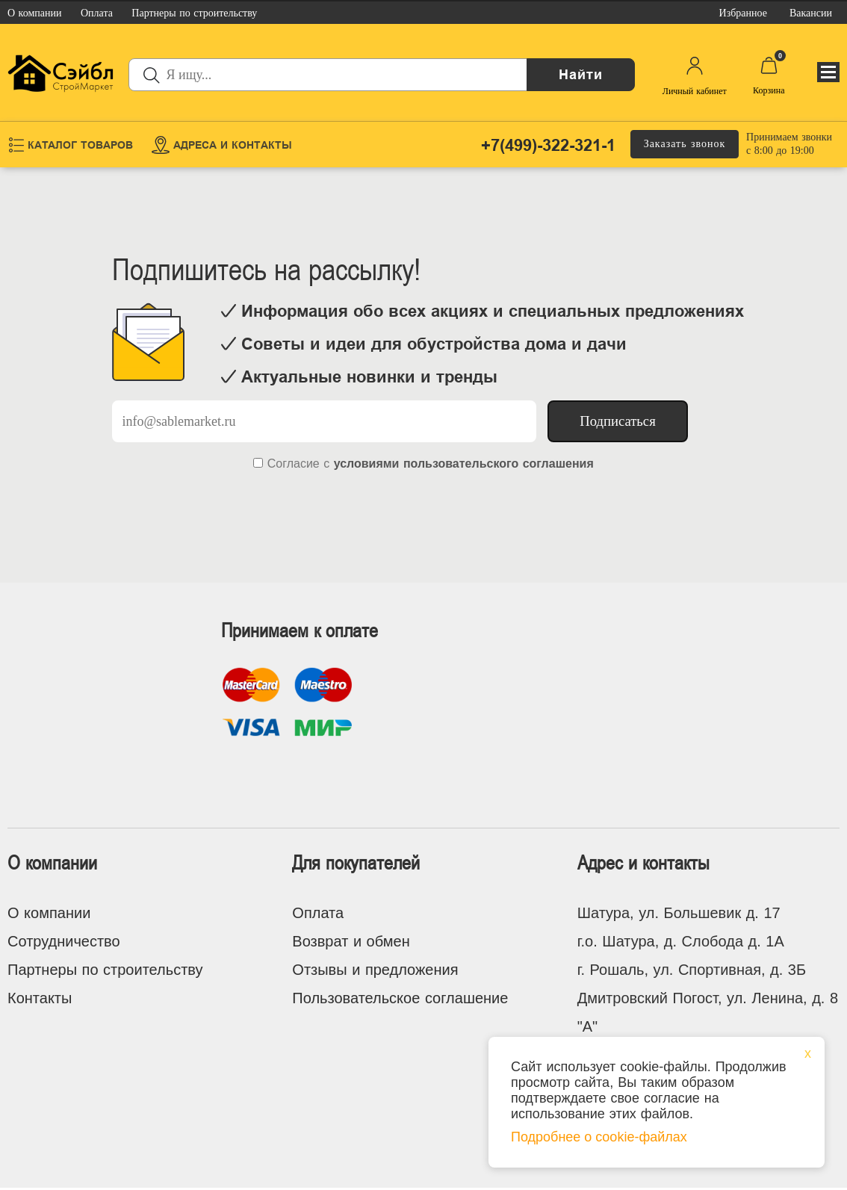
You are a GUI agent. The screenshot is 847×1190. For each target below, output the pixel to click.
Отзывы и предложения (375, 969)
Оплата (318, 913)
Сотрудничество (63, 941)
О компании (48, 913)
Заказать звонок (685, 143)
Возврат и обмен (350, 941)
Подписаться (618, 421)
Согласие (293, 463)
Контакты (39, 998)
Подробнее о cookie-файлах (599, 1136)
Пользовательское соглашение (400, 998)
